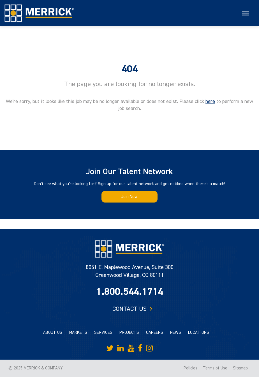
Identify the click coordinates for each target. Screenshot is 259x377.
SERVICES (103, 332)
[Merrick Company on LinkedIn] (120, 348)
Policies (190, 368)
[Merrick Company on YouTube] (130, 348)
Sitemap (240, 368)
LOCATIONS (198, 332)
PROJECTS (129, 332)
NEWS (175, 332)
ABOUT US (52, 332)
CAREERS (154, 332)
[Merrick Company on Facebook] (140, 348)
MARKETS (78, 332)
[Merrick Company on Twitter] (110, 348)
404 (130, 69)
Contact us (129, 309)
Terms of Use (215, 368)
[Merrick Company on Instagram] (149, 348)
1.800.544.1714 (129, 291)
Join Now (129, 196)
